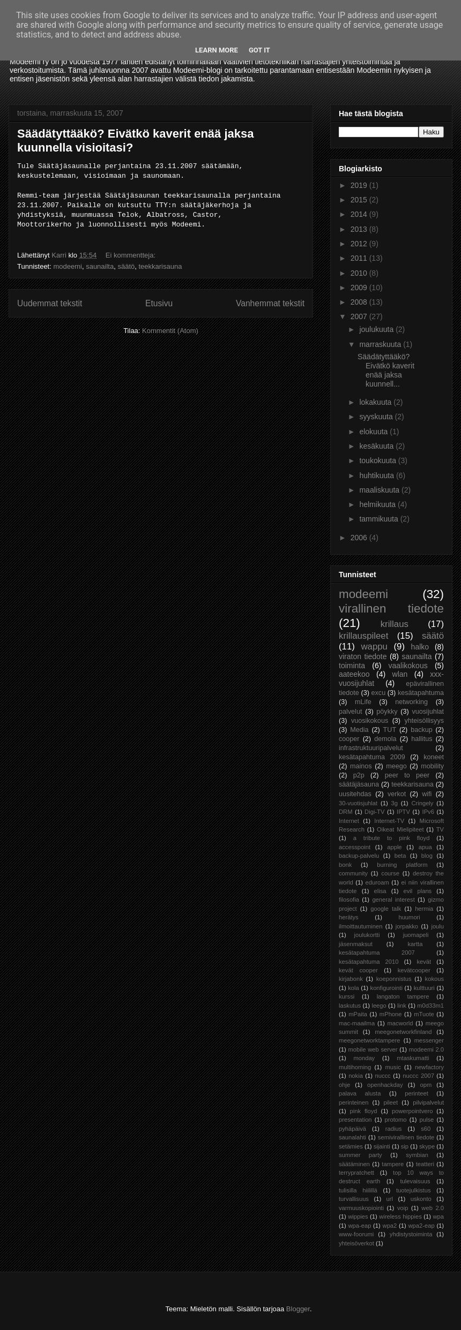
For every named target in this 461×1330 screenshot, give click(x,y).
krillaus (394, 624)
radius (393, 1128)
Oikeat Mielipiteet (400, 829)
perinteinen (353, 1102)
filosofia (349, 899)
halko (420, 647)
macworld (400, 1023)
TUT (389, 730)
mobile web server (372, 1049)
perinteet (416, 1093)
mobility (432, 766)
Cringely (422, 803)
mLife (363, 702)
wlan (400, 674)
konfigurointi (386, 988)
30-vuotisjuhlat (358, 803)
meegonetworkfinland (403, 1032)
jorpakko (407, 926)
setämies (351, 1146)
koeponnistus (394, 979)
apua (425, 847)
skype (427, 1146)
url (389, 1199)
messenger (429, 1040)
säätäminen (354, 1164)
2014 (360, 214)
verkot (397, 794)
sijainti (382, 1146)
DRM (345, 811)
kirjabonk (351, 979)
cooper (349, 739)
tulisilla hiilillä (358, 1190)
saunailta (100, 266)
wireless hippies (400, 1216)
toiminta (352, 665)
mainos (361, 766)
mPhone (391, 1014)
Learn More (216, 50)
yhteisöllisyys (424, 720)
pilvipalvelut (428, 1102)
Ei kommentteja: (132, 255)
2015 (360, 199)
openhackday (385, 1085)
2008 (360, 302)
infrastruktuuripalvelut (371, 748)
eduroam (377, 882)
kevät (424, 961)
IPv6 (428, 811)
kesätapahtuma (421, 693)
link (401, 1005)
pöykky (386, 711)
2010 (360, 273)
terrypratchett (356, 1172)
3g (394, 803)
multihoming (355, 1067)
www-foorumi (356, 1234)
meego (396, 766)
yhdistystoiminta (411, 1234)
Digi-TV (374, 811)
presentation (355, 1119)
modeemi (67, 266)
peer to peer (407, 775)
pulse (427, 1119)
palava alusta (360, 1093)
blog (427, 855)
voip (402, 1208)
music (393, 1067)
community (353, 873)
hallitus (421, 739)
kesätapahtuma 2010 (369, 961)
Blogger (298, 1309)
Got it (259, 50)
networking (411, 702)
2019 (360, 185)
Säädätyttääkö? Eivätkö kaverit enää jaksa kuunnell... (386, 370)
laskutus (350, 1005)
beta (400, 855)
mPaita (357, 1014)
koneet (433, 757)
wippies (358, 1216)
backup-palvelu (359, 855)
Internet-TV (389, 821)
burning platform (402, 865)
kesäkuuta (377, 446)
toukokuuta (378, 460)
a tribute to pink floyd (391, 838)
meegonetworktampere (369, 1040)
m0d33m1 (430, 1005)
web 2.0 (432, 1208)
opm (426, 1085)
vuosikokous (369, 720)
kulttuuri (424, 988)
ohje (344, 1085)
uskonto (421, 1199)
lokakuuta (376, 402)
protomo (396, 1119)
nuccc (382, 1075)
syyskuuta (377, 416)
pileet (390, 1102)
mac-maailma (357, 1023)
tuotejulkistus (413, 1190)
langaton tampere (403, 996)
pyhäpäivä (352, 1128)
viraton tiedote (362, 656)
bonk (345, 865)
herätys (349, 917)
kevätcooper (414, 970)
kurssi (346, 996)
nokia (355, 1075)
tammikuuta (379, 519)
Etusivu (159, 303)
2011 (360, 258)
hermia (424, 908)
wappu (374, 646)
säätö (126, 266)
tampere (393, 1164)
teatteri (425, 1164)
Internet (349, 821)
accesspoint (354, 847)
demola (385, 739)
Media (359, 730)
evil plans (418, 891)
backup (422, 730)
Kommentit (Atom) (170, 331)
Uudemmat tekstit (49, 303)
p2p (359, 775)
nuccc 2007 (418, 1075)
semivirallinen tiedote (406, 1137)
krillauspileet (363, 636)
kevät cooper (358, 970)
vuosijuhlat (428, 711)
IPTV (403, 811)
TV (440, 829)
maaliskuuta (380, 490)
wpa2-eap (421, 1225)
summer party (360, 1155)
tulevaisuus (415, 1181)
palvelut (350, 711)
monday (364, 1058)
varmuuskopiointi (361, 1208)
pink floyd (363, 1111)
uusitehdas (355, 794)
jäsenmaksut (356, 944)
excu (378, 693)
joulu (437, 926)
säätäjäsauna (359, 784)
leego (378, 1005)
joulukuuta (377, 329)
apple (394, 847)
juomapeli (416, 935)
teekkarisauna (160, 266)
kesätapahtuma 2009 (372, 757)
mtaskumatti (413, 1058)
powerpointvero (412, 1111)
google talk (385, 908)
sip (404, 1146)
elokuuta (374, 431)
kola (353, 988)
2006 (360, 537)
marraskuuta (381, 344)
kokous (434, 979)
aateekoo (354, 674)
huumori (409, 917)
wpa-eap (359, 1225)
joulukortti (367, 935)
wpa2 (390, 1225)
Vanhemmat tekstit (270, 303)
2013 (360, 229)
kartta (414, 944)
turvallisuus (354, 1199)
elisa (380, 891)
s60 (425, 1128)
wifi (427, 794)
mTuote (424, 1014)
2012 (360, 243)
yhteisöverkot (356, 1243)
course (390, 873)
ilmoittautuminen (360, 926)
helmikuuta (378, 504)
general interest (393, 899)
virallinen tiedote (391, 608)
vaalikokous (408, 665)
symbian (417, 1155)
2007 (360, 316)
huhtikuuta (377, 475)
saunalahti (352, 1137)
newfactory (429, 1067)
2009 (360, 287)
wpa (438, 1216)
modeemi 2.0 (426, 1049)
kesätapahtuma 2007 (377, 952)
